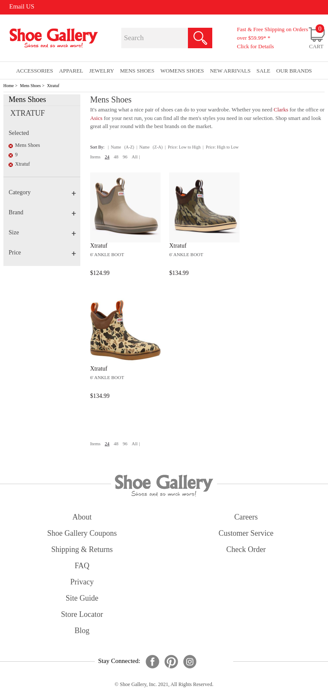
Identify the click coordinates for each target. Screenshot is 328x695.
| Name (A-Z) (121, 147)
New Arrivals (230, 70)
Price (42, 252)
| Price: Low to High (183, 147)
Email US (22, 6)
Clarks (281, 109)
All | (136, 156)
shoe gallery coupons (82, 533)
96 (125, 156)
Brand (42, 212)
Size (42, 232)
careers (246, 517)
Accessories (34, 70)
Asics (96, 118)
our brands (294, 70)
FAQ (82, 565)
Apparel (71, 70)
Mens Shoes (30, 85)
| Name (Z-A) (149, 147)
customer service (246, 533)
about (82, 517)
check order (246, 549)
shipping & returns (82, 549)
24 (107, 156)
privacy (82, 582)
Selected (19, 133)
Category (42, 192)
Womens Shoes (182, 70)
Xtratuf (53, 85)
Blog (81, 630)
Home (8, 85)
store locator (82, 614)
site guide (82, 598)
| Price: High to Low (221, 147)
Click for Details (255, 46)
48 (116, 156)
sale (264, 70)
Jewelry (101, 70)
